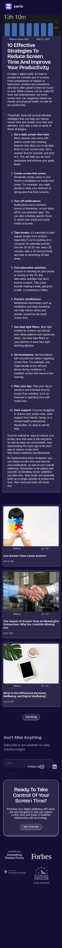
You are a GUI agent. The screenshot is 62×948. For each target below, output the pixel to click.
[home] (14, 6)
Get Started (31, 826)
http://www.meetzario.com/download (28, 452)
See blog (31, 716)
